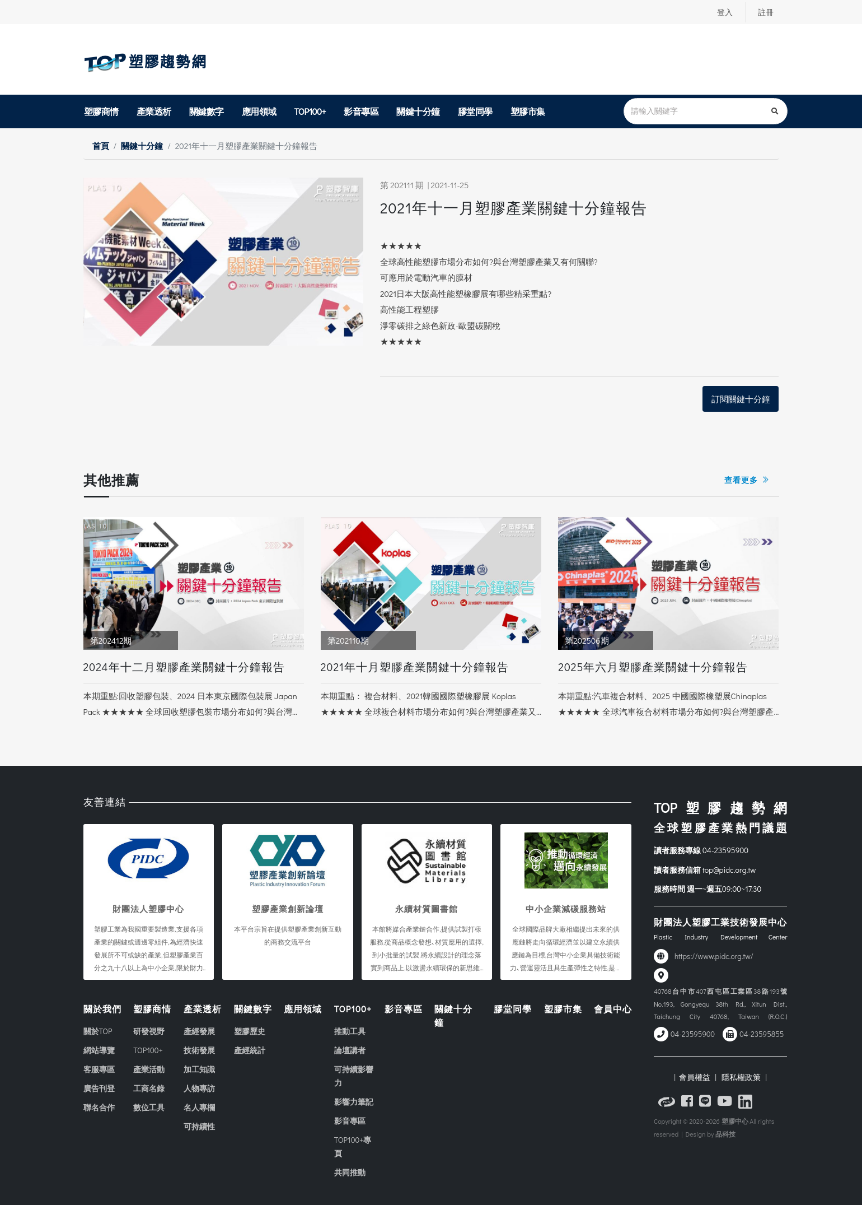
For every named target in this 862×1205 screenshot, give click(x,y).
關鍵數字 (206, 111)
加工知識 (199, 1069)
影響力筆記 (353, 1101)
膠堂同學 (475, 111)
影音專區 (361, 111)
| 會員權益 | (695, 1077)
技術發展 (199, 1050)
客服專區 (99, 1069)
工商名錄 (149, 1088)
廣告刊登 (99, 1088)
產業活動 (149, 1069)
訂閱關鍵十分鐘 (740, 398)
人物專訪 (199, 1088)
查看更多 (747, 479)
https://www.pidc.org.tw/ (713, 956)
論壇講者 (350, 1050)
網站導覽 (99, 1050)
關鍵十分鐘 (418, 111)
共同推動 (350, 1172)
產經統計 (249, 1050)
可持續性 (199, 1126)
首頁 (100, 145)
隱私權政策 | (742, 1077)
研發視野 (149, 1031)
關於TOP (98, 1031)
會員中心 (613, 1009)
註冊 (766, 12)
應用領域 (259, 111)
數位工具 (149, 1107)
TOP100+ (310, 111)
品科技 (725, 1133)
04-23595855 (761, 1034)
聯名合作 (99, 1107)
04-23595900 (725, 850)
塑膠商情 (101, 111)
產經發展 (199, 1031)
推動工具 (350, 1031)
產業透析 (154, 111)
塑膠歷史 (249, 1031)
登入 (725, 12)
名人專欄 (199, 1107)
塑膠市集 (527, 111)
